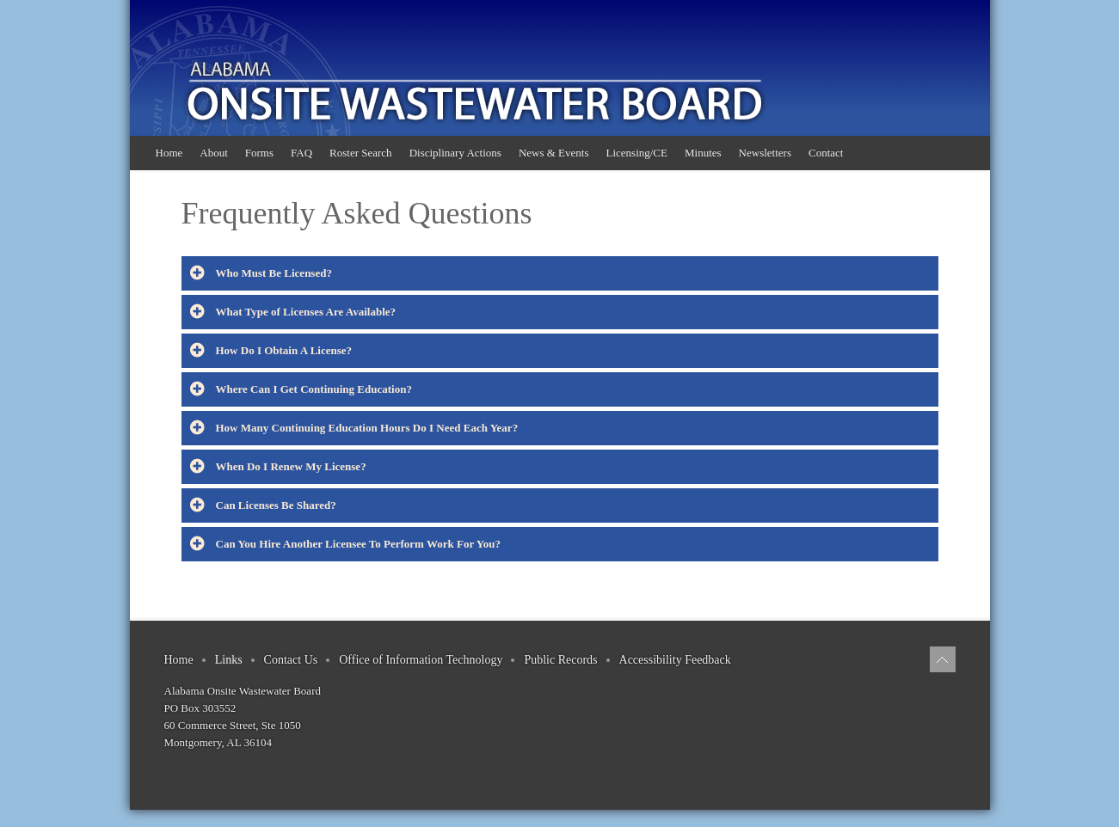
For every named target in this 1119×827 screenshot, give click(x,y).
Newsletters (765, 152)
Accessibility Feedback (675, 659)
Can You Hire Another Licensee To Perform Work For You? (345, 544)
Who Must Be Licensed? (261, 273)
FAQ (301, 152)
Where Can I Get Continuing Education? (301, 389)
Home (169, 152)
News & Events (554, 152)
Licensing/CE (636, 152)
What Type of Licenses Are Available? (293, 312)
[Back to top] (943, 659)
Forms (259, 152)
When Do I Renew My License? (278, 466)
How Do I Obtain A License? (271, 350)
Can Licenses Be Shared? (263, 505)
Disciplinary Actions (455, 152)
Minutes (703, 152)
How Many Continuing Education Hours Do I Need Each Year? (354, 428)
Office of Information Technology (420, 659)
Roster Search (360, 152)
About (214, 152)
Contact (826, 152)
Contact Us (291, 659)
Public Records (560, 659)
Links (229, 659)
